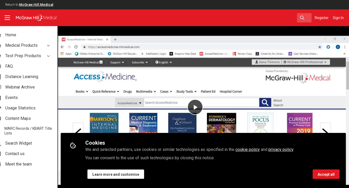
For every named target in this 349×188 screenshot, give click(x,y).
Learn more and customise (125, 174)
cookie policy (257, 149)
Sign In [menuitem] (338, 18)
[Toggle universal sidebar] (7, 17)
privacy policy (290, 149)
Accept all (326, 174)
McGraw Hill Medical (36, 5)
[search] (304, 17)
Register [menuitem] (322, 18)
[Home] (32, 17)
